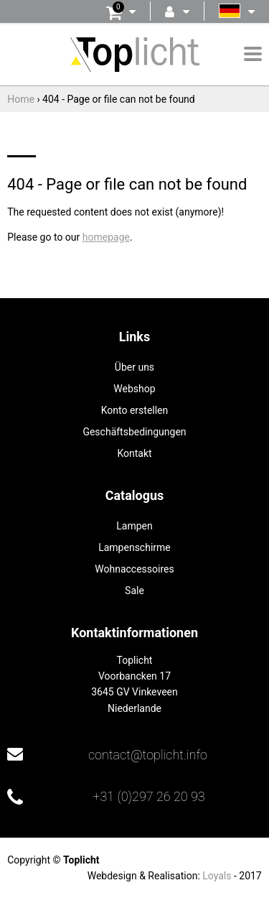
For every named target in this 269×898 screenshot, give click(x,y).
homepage (106, 237)
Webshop (134, 388)
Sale (134, 590)
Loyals (216, 875)
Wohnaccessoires (134, 569)
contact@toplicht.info (147, 754)
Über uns (134, 367)
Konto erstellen (135, 410)
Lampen (134, 526)
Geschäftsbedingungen (134, 432)
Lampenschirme (134, 547)
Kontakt (134, 453)
